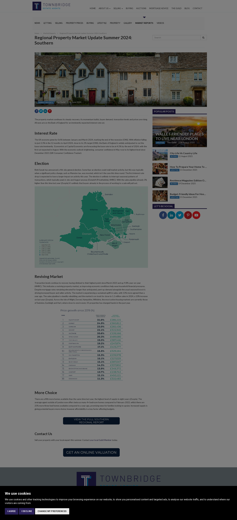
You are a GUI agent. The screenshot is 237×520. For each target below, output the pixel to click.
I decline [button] (26, 511)
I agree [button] (11, 511)
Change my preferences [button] (52, 511)
